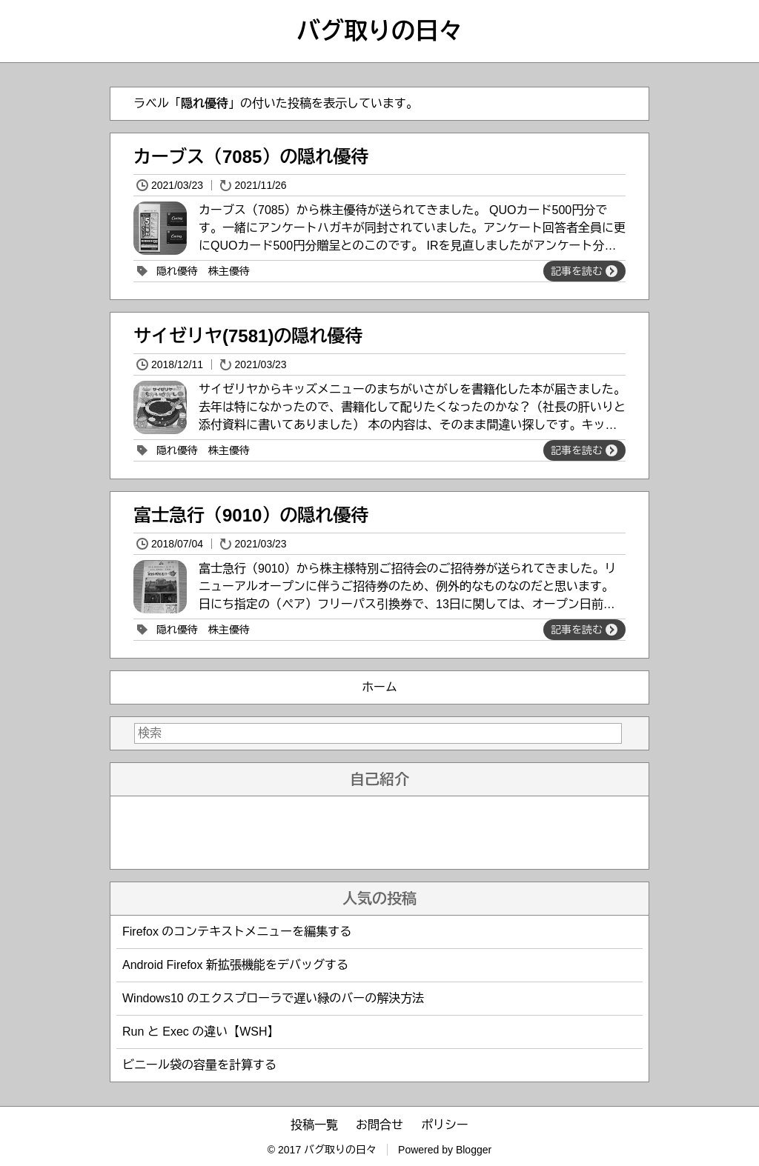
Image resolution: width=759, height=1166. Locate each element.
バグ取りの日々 (379, 31)
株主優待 (229, 271)
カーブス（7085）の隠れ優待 (250, 157)
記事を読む (584, 271)
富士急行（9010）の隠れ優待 (250, 515)
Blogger (473, 1150)
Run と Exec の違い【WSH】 (200, 1031)
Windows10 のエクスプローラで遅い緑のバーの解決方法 (273, 998)
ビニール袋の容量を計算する (199, 1065)
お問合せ (379, 1125)
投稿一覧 (314, 1125)
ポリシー (444, 1125)
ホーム (379, 687)
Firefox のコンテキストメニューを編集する (236, 931)
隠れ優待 (177, 271)
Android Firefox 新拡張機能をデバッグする (235, 965)
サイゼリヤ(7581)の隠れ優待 (247, 336)
